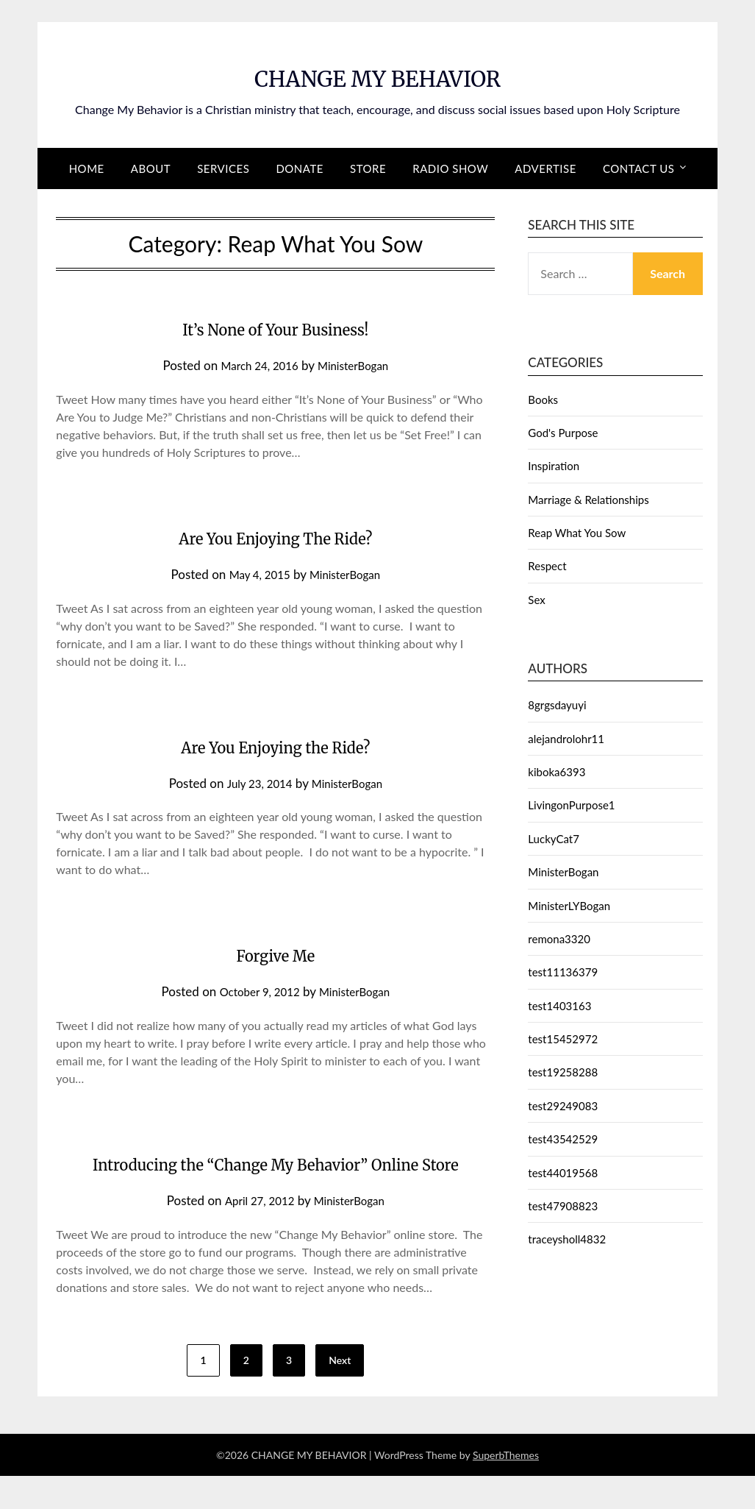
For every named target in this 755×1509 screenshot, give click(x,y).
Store (368, 168)
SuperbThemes (506, 1488)
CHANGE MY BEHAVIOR (377, 74)
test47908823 (563, 1205)
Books (543, 399)
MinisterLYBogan (569, 905)
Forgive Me (275, 953)
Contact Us (638, 168)
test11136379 (563, 972)
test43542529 (563, 1139)
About (151, 168)
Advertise (545, 168)
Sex (536, 599)
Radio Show (450, 168)
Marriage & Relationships (588, 499)
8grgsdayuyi (557, 704)
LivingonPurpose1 (571, 805)
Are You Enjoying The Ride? (275, 536)
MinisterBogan (358, 365)
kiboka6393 (556, 771)
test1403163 (559, 1005)
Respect (547, 565)
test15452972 (563, 1038)
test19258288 (563, 1072)
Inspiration (553, 465)
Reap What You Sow (577, 532)
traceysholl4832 (567, 1239)
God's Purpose (563, 432)
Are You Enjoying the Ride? (275, 745)
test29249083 (563, 1105)
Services (223, 168)
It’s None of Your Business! (275, 327)
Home (86, 168)
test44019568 (563, 1172)
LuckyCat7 (553, 838)
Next (340, 1393)
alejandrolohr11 (566, 738)
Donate (299, 168)
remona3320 (559, 938)
